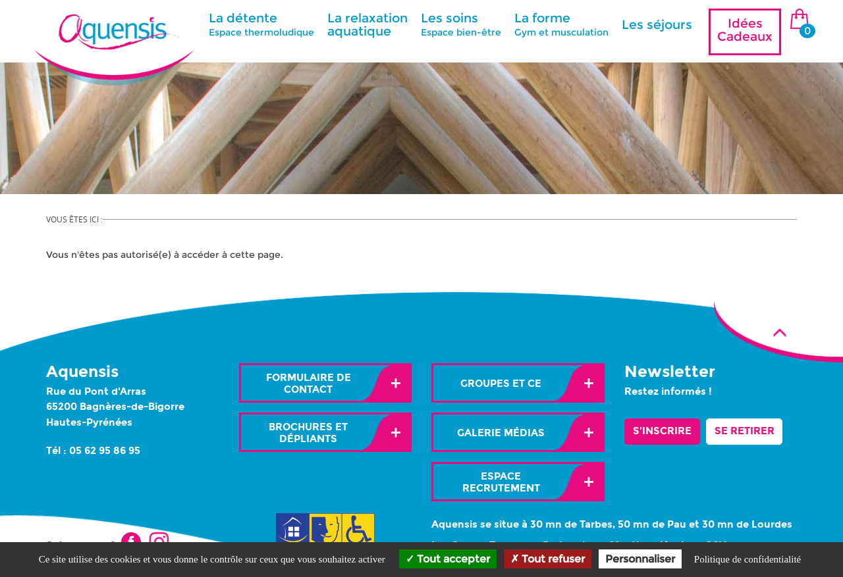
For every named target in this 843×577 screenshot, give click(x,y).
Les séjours (657, 24)
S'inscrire (662, 431)
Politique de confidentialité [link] (747, 559)
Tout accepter (448, 559)
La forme (561, 24)
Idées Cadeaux (745, 30)
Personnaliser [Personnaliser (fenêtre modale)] (640, 559)
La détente (261, 24)
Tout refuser (547, 559)
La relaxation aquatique (367, 25)
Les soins (461, 24)
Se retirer (745, 431)
